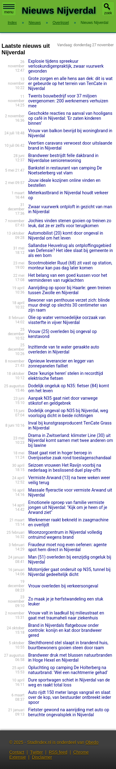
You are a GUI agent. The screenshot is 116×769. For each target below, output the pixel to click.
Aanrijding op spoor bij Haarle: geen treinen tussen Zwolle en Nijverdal (69, 290)
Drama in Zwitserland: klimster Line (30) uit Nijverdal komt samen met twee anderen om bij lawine (70, 440)
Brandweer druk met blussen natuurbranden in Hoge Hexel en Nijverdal (70, 658)
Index (12, 22)
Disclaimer (42, 757)
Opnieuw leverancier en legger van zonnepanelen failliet (61, 363)
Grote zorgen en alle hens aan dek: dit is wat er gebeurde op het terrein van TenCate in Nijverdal (70, 83)
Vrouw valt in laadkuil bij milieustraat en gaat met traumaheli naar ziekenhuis (66, 615)
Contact (16, 752)
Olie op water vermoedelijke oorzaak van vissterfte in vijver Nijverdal (66, 320)
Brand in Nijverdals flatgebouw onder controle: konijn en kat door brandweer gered (65, 630)
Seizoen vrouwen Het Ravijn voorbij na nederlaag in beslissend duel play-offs (64, 468)
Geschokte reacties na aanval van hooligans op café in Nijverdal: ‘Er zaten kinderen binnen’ (70, 118)
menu (9, 9)
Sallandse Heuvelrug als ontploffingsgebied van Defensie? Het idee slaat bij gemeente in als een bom (70, 250)
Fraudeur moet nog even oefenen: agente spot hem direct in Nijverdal (67, 547)
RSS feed (58, 752)
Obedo (91, 742)
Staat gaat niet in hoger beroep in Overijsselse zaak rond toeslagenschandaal (69, 455)
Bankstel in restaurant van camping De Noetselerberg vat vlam (65, 170)
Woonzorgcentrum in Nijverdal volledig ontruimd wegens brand (65, 535)
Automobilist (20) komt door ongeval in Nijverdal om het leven (65, 236)
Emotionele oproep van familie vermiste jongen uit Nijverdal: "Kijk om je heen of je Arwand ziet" (67, 507)
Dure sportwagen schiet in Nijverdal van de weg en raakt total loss (69, 682)
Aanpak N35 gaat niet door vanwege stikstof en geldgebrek (63, 401)
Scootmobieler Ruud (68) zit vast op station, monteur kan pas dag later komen (70, 265)
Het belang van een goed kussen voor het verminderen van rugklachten (67, 278)
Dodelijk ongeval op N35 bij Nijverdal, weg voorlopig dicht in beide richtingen (68, 413)
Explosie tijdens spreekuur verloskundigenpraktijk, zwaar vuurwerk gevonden (66, 66)
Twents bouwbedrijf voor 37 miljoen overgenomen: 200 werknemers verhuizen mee (68, 100)
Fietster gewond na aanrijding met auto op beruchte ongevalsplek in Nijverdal (68, 712)
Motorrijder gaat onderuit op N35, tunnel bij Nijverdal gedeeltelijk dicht (69, 572)
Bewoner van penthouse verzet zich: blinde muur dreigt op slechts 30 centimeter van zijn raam (69, 305)
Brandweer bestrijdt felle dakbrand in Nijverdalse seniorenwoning (63, 158)
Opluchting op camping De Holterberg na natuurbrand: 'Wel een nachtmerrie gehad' (68, 670)
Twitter (36, 752)
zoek (108, 13)
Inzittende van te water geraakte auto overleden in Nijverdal (63, 349)
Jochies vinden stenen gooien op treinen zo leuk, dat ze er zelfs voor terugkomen (69, 223)
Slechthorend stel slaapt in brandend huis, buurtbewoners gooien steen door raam (68, 645)
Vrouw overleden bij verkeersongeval (63, 585)
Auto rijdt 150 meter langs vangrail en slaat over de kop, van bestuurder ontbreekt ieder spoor (69, 697)
